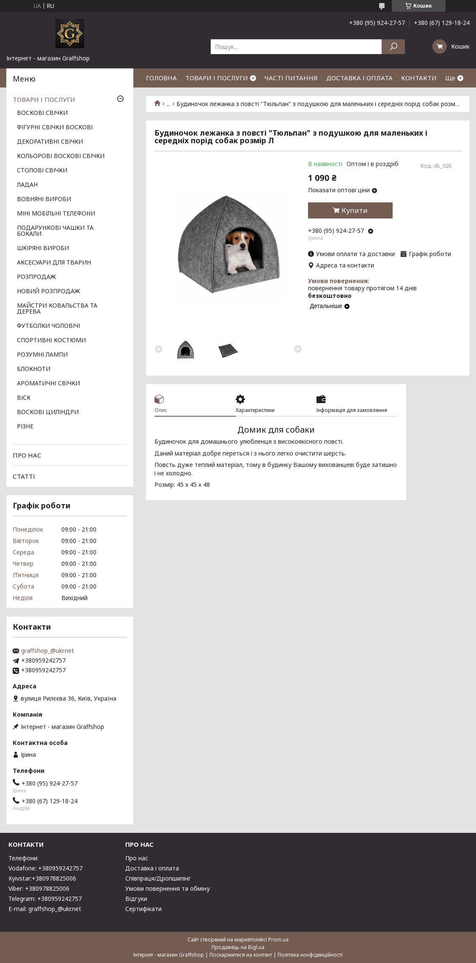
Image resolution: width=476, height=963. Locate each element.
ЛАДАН (27, 185)
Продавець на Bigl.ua (238, 947)
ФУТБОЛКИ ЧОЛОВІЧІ (48, 326)
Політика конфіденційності (310, 954)
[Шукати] (393, 46)
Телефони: (23, 858)
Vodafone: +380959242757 (45, 868)
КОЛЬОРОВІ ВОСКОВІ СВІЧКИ (61, 156)
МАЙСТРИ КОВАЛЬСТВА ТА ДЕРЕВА (57, 309)
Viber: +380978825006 (38, 888)
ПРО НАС (27, 455)
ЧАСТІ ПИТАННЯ (291, 78)
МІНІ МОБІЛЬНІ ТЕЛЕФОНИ (56, 213)
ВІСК (23, 398)
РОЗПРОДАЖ (36, 277)
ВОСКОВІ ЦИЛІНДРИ (48, 412)
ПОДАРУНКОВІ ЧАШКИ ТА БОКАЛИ (55, 231)
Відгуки (136, 899)
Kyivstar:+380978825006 (42, 878)
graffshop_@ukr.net (47, 651)
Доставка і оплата (152, 868)
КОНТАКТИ (419, 78)
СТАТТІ (24, 476)
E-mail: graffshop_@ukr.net (44, 909)
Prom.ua (278, 939)
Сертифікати (143, 909)
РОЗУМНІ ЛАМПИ (42, 355)
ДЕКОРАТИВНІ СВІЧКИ (50, 142)
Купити (354, 210)
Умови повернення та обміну (167, 888)
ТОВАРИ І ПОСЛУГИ (216, 78)
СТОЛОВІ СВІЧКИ (42, 170)
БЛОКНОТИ (33, 369)
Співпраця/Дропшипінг (158, 878)
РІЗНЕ (25, 426)
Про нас (136, 858)
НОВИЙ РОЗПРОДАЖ (48, 291)
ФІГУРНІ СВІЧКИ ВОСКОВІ (55, 127)
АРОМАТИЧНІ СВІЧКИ (48, 383)
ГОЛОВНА (161, 78)
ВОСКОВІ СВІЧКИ (42, 113)
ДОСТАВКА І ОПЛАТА (359, 78)
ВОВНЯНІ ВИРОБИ (44, 199)
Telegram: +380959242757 (45, 899)
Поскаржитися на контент (240, 954)
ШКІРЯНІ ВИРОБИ (43, 248)
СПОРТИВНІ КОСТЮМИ (51, 340)
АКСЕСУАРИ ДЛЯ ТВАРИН (54, 262)
